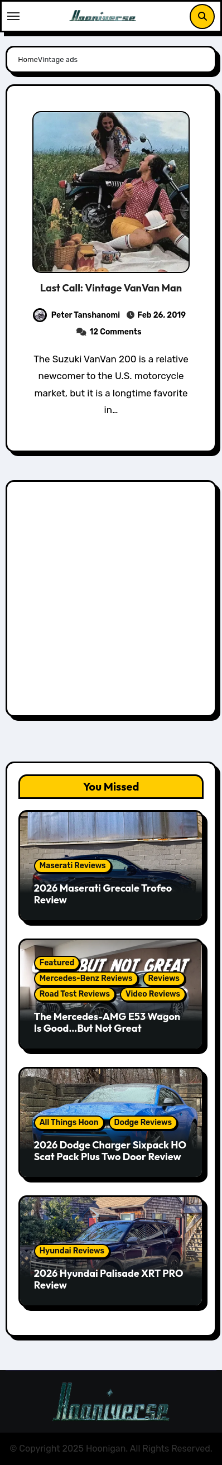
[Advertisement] (111, 601)
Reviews (164, 978)
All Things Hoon (69, 1122)
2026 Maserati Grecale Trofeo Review (103, 894)
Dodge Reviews (143, 1122)
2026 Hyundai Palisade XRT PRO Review (109, 1279)
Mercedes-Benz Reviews (86, 978)
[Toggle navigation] (13, 16)
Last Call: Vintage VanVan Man (111, 287)
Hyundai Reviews (72, 1251)
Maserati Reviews (73, 865)
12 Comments (116, 332)
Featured (57, 963)
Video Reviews (153, 994)
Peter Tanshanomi (76, 315)
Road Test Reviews (75, 994)
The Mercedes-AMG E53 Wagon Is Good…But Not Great (107, 1022)
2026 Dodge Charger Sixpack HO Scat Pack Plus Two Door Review (110, 1151)
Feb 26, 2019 (161, 315)
